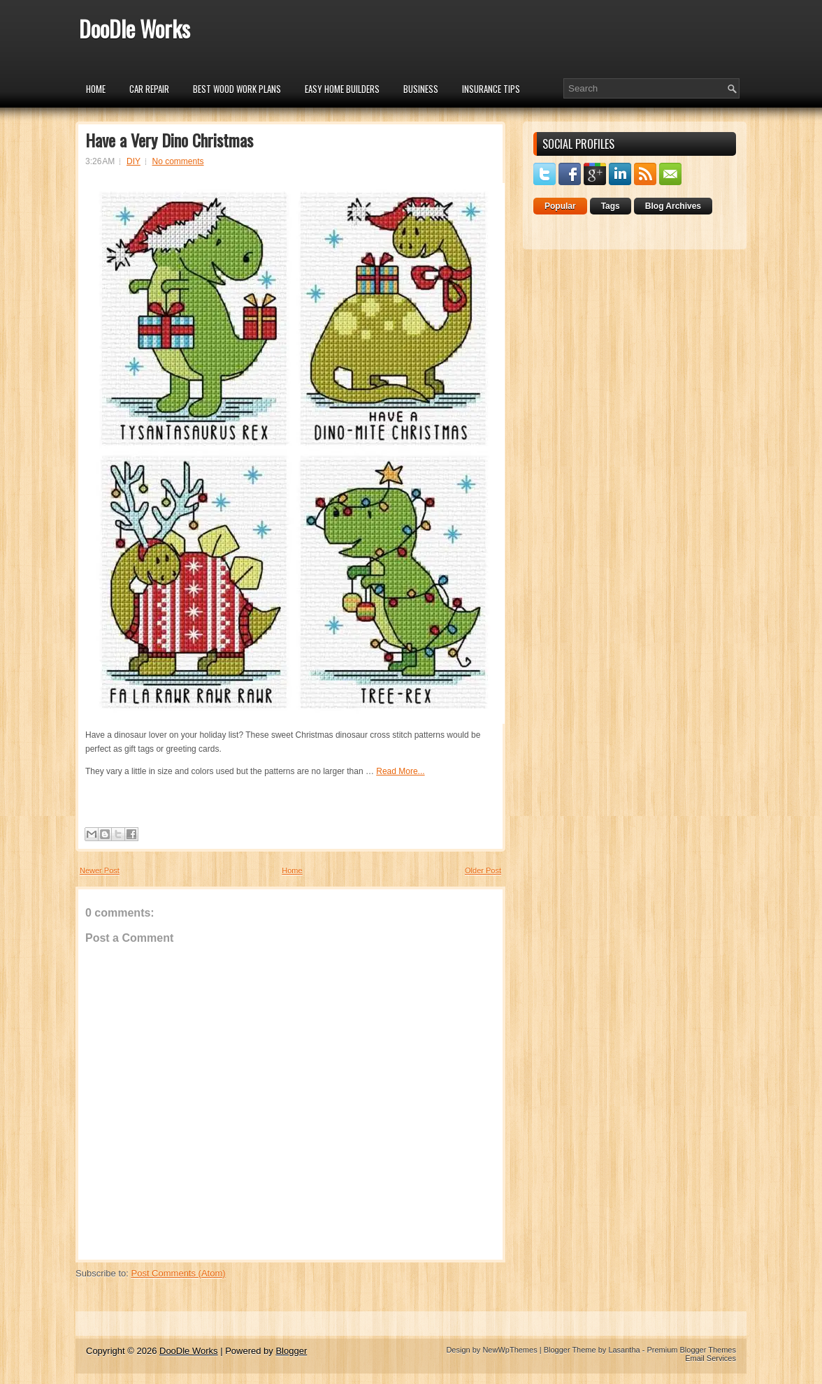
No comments (178, 161)
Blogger (291, 1351)
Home (96, 89)
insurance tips (491, 89)
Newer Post (100, 870)
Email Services (710, 1358)
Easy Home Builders (342, 89)
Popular (560, 206)
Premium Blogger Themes (691, 1350)
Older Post (483, 870)
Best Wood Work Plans (237, 89)
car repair (149, 89)
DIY (133, 161)
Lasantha (624, 1350)
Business (420, 89)
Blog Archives (673, 206)
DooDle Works (134, 28)
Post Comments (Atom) (178, 1273)
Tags (610, 206)
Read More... (400, 771)
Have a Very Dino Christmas (169, 139)
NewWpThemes (509, 1350)
